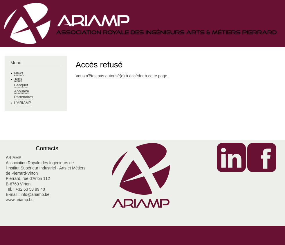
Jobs (18, 79)
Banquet (21, 85)
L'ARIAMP (22, 103)
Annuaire (21, 91)
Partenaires (23, 97)
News (19, 73)
